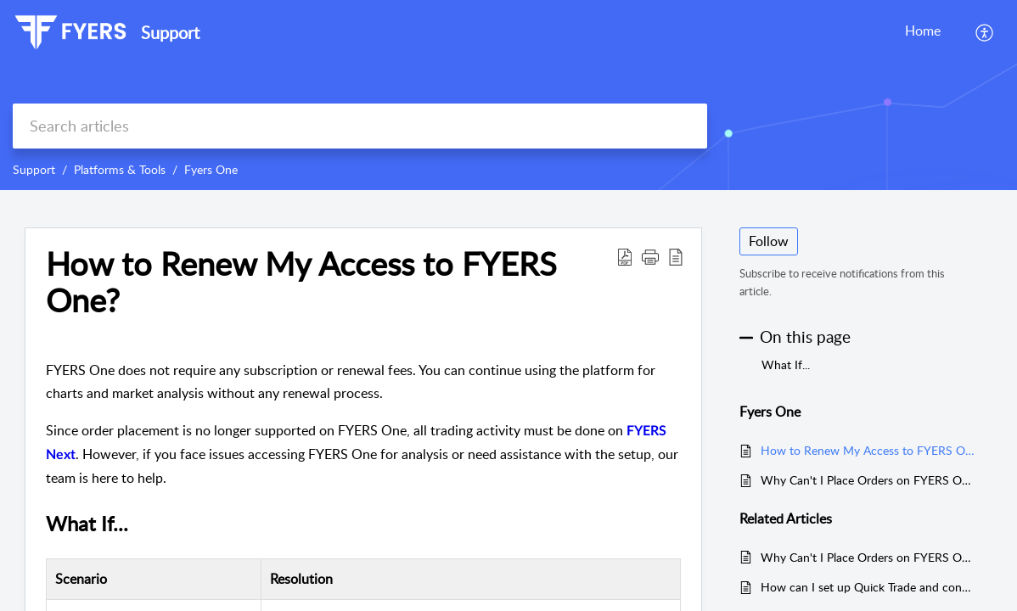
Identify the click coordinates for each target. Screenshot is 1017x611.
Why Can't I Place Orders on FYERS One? (868, 480)
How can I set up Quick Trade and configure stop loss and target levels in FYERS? (868, 587)
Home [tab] (923, 30)
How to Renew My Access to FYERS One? (301, 282)
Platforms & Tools (120, 169)
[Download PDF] (624, 256)
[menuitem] (985, 32)
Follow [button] (769, 241)
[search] (360, 126)
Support (34, 169)
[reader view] (675, 256)
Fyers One (211, 169)
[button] (650, 256)
